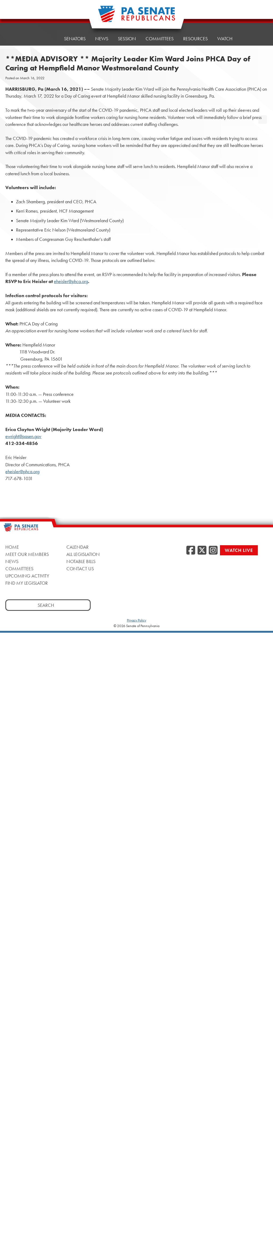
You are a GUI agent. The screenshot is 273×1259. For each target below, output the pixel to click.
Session (127, 38)
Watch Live (239, 550)
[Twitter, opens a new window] (202, 550)
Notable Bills (80, 561)
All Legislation (83, 554)
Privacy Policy (136, 620)
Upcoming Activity (27, 576)
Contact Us (80, 568)
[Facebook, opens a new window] (190, 550)
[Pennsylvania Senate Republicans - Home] (136, 17)
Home (47, 38)
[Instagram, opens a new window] (213, 550)
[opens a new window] (262, 109)
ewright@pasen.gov (23, 436)
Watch (224, 38)
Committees (160, 38)
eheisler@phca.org (71, 281)
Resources (195, 38)
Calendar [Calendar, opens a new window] (77, 547)
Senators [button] (75, 38)
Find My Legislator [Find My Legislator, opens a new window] (26, 583)
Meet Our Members (27, 554)
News (101, 38)
